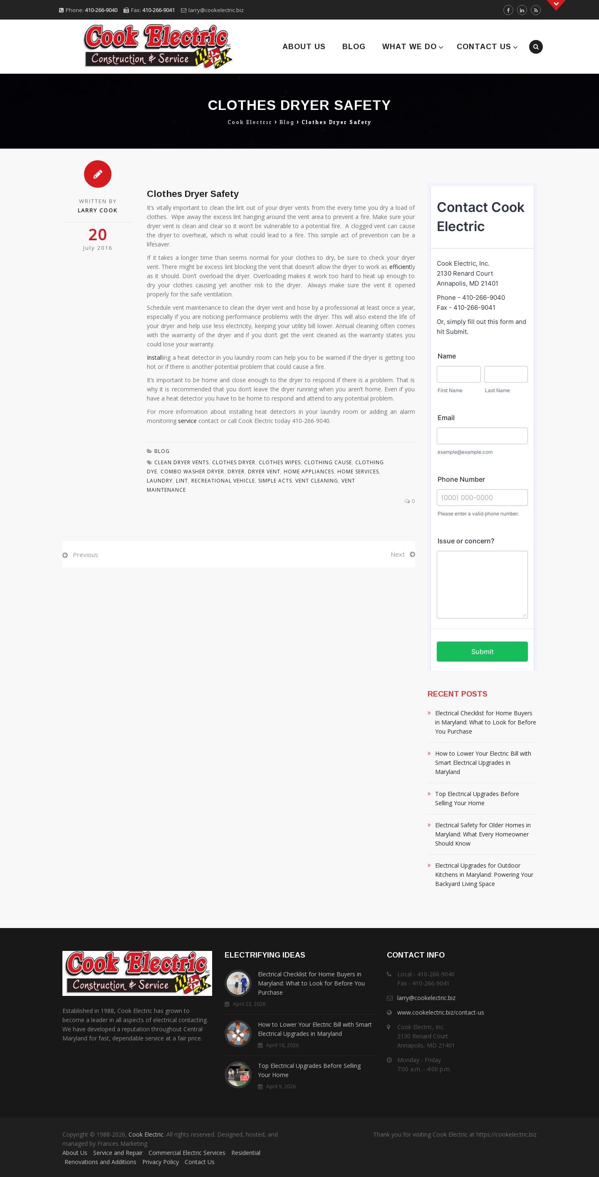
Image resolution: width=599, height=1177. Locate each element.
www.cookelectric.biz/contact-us (440, 1012)
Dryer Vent (264, 471)
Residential (245, 1153)
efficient (400, 267)
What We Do (409, 46)
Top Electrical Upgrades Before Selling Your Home (477, 798)
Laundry (160, 480)
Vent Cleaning (316, 480)
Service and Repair (118, 1153)
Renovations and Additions (100, 1162)
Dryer (236, 471)
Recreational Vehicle (223, 480)
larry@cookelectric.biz (216, 10)
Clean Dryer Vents (181, 462)
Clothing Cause (328, 462)
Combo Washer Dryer (192, 471)
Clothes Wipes (280, 462)
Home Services (358, 471)
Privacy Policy (160, 1162)
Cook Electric (146, 1134)
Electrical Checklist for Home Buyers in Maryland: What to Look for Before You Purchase (485, 722)
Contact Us (484, 46)
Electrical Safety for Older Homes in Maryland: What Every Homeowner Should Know (483, 834)
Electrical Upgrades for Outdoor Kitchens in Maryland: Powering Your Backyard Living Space (484, 874)
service (187, 421)
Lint (182, 480)
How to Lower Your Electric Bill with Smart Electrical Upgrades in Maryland (483, 762)
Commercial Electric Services (187, 1153)
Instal (154, 357)
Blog (354, 46)
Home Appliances (309, 471)
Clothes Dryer (233, 462)
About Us (304, 46)
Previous (85, 554)
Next (398, 554)
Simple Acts (275, 480)
